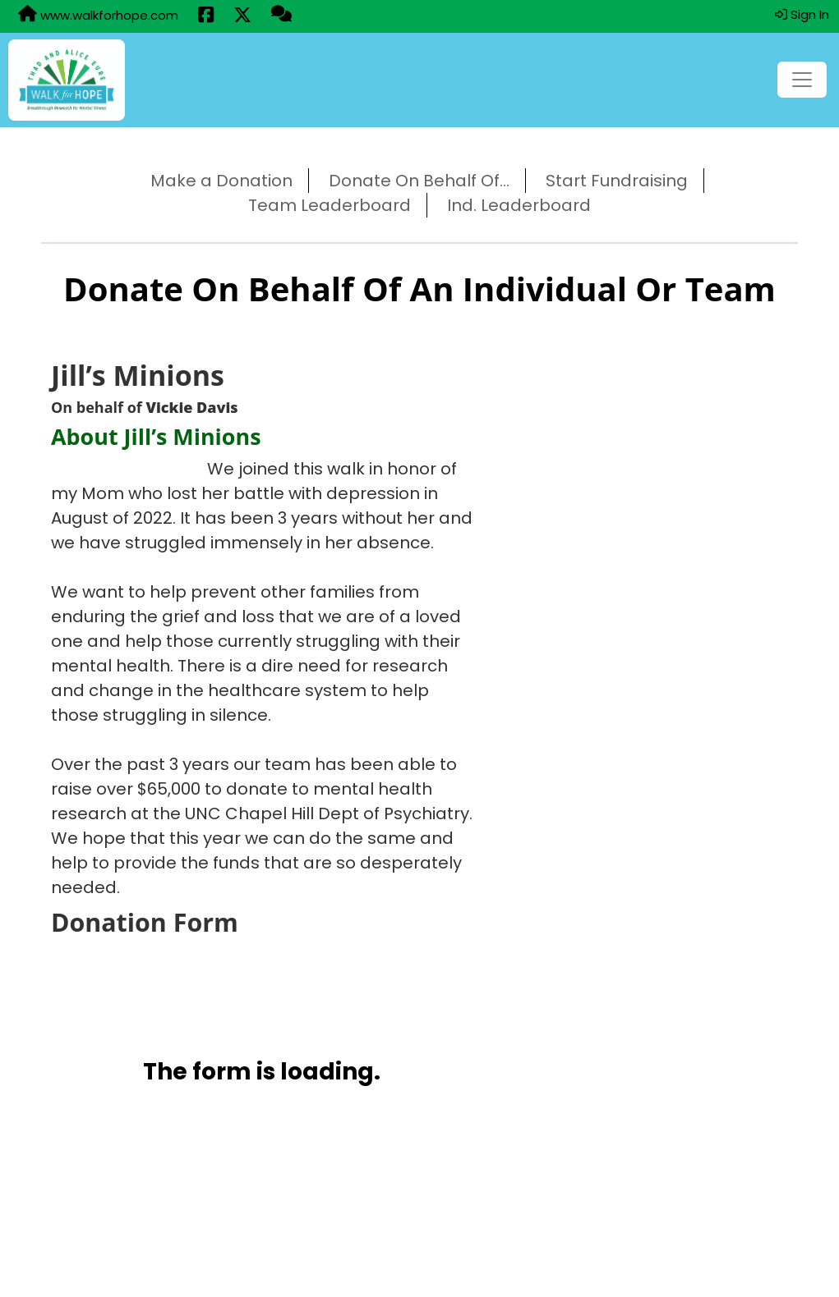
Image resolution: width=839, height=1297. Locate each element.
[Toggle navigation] (802, 80)
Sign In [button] (802, 14)
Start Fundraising (617, 180)
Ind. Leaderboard (519, 205)
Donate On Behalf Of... (419, 180)
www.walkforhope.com (98, 15)
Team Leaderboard (329, 205)
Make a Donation (221, 180)
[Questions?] (281, 15)
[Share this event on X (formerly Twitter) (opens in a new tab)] (242, 16)
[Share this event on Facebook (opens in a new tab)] (206, 16)
